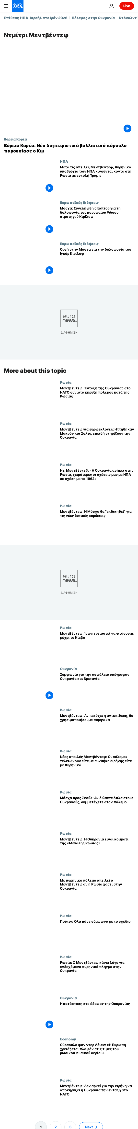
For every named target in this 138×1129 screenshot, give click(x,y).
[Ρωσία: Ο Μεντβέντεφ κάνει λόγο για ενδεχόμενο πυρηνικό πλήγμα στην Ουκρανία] (97, 975)
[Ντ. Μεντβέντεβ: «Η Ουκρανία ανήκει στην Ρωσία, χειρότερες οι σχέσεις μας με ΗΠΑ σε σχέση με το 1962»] (97, 483)
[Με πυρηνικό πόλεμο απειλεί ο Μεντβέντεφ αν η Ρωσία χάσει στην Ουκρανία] (97, 893)
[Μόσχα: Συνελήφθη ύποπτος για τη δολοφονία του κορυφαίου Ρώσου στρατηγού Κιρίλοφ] (97, 221)
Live (126, 6)
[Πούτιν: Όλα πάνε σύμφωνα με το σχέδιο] (97, 934)
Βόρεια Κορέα (15, 139)
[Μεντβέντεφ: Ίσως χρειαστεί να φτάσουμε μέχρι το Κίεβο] (97, 646)
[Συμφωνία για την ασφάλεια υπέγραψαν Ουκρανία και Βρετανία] (97, 687)
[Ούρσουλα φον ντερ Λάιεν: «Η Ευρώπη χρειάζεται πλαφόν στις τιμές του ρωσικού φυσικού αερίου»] (97, 1057)
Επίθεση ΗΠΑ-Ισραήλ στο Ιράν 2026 (36, 18)
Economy (68, 1039)
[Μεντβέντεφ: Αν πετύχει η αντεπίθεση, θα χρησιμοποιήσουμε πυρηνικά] (97, 728)
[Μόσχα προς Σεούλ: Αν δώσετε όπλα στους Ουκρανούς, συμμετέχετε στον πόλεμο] (97, 811)
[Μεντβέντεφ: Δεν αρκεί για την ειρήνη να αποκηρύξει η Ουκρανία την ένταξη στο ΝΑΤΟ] (97, 1098)
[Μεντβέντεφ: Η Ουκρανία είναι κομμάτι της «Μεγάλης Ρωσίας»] (97, 852)
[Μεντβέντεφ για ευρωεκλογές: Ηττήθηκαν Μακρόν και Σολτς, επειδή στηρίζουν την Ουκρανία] (97, 442)
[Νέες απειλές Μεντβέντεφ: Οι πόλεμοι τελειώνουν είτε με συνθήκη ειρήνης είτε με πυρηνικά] (97, 769)
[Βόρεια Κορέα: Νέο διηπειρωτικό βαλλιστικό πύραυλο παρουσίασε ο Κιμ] (69, 148)
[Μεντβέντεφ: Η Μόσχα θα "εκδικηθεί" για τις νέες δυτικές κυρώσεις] (97, 524)
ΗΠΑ (64, 161)
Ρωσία (65, 382)
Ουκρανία (68, 669)
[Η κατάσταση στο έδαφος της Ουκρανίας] (97, 1016)
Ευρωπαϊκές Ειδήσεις (79, 202)
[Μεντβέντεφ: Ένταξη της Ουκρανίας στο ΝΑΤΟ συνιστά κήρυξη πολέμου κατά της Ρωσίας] (97, 401)
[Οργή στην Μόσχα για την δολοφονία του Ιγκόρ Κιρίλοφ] (97, 262)
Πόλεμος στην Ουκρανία (93, 18)
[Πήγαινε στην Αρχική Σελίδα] (17, 6)
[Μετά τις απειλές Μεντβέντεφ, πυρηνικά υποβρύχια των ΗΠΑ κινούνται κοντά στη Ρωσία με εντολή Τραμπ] (97, 180)
